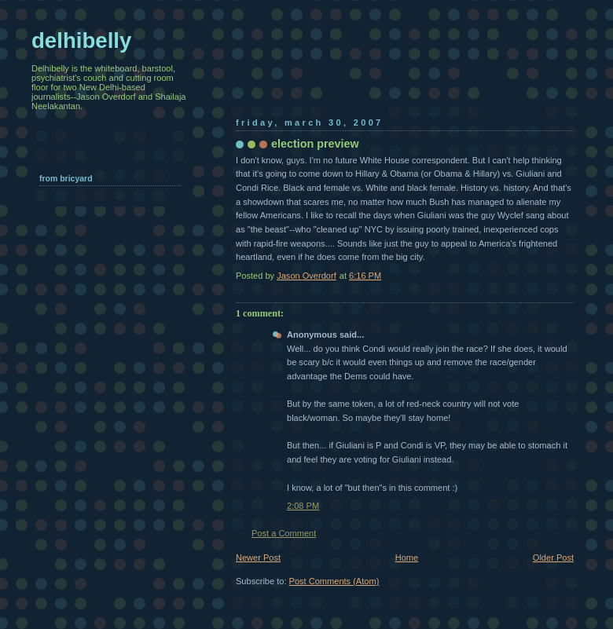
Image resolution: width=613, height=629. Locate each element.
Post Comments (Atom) (334, 581)
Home (406, 557)
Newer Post (258, 557)
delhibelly (81, 40)
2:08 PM (303, 505)
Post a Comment (283, 533)
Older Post (553, 557)
